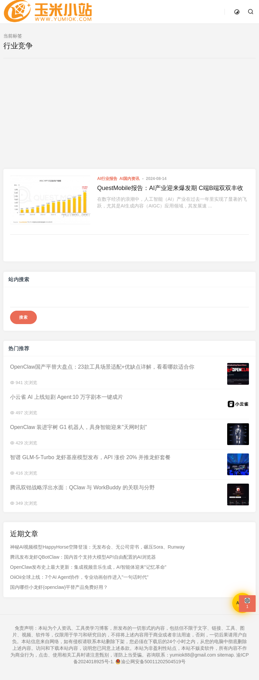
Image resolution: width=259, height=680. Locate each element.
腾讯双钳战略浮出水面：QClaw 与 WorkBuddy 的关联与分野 (82, 487)
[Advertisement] (129, 119)
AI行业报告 (107, 178)
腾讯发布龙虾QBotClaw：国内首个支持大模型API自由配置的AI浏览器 (83, 557)
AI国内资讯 (129, 178)
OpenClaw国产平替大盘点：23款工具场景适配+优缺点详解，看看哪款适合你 (102, 366)
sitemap (225, 655)
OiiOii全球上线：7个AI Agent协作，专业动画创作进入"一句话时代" (79, 577)
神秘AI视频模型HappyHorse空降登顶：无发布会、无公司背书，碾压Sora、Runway (97, 547)
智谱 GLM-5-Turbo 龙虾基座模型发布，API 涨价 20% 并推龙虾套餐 (90, 457)
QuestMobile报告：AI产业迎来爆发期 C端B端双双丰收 (170, 188)
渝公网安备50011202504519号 (151, 661)
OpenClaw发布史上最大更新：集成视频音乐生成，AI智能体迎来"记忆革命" (88, 567)
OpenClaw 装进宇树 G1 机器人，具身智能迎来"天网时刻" (78, 427)
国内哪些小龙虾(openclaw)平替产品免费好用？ (59, 587)
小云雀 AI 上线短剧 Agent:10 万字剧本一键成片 (66, 396)
